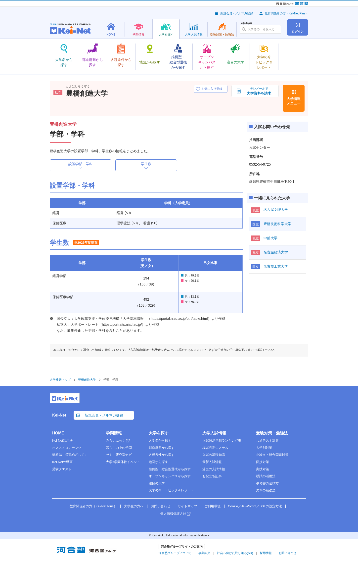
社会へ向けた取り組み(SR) (235, 553)
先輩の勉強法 (265, 490)
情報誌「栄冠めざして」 (70, 455)
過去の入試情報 (213, 469)
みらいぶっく (115, 440)
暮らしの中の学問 (119, 448)
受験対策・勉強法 (272, 433)
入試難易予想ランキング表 (221, 440)
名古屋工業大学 (276, 266)
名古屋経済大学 (276, 252)
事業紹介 (204, 553)
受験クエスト (62, 469)
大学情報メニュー (294, 101)
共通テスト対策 (267, 440)
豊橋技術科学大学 (277, 224)
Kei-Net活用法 (62, 440)
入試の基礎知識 (213, 455)
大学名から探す (160, 440)
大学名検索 (246, 23)
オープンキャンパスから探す (170, 476)
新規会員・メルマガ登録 (236, 13)
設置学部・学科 (80, 164)
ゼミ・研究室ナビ (119, 455)
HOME (58, 433)
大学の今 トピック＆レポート (171, 490)
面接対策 (262, 462)
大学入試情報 (214, 433)
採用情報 (266, 553)
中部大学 (270, 238)
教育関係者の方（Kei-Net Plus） (286, 13)
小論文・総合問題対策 (272, 455)
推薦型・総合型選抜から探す (170, 469)
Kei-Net (59, 415)
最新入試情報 (212, 462)
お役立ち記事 (212, 476)
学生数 (146, 164)
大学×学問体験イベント (123, 462)
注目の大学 (157, 483)
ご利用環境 (212, 506)
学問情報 (114, 433)
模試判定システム (215, 448)
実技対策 (262, 469)
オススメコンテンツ (66, 448)
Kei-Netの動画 (62, 462)
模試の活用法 (265, 476)
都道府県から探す (162, 448)
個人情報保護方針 (173, 513)
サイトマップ (187, 506)
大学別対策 (264, 448)
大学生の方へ (133, 506)
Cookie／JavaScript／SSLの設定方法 (255, 506)
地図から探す (158, 462)
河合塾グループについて (175, 553)
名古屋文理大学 (276, 210)
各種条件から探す (162, 455)
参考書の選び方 (267, 483)
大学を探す (159, 433)
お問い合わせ (160, 506)
